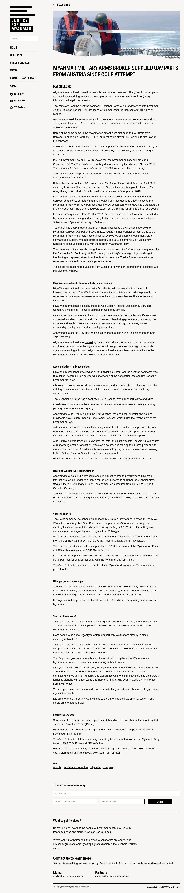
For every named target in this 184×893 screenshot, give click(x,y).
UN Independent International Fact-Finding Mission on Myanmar (104, 196)
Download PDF (62, 733)
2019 (91, 354)
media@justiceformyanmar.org (68, 876)
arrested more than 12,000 (68, 671)
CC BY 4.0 (174, 887)
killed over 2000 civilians (140, 667)
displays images (141, 493)
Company (108, 767)
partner (122, 493)
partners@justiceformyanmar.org (111, 876)
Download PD (101, 752)
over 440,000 (130, 679)
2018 (79, 354)
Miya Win (95, 767)
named (89, 342)
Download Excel (75, 724)
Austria (57, 767)
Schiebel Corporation (76, 767)
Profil (89, 160)
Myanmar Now (71, 160)
